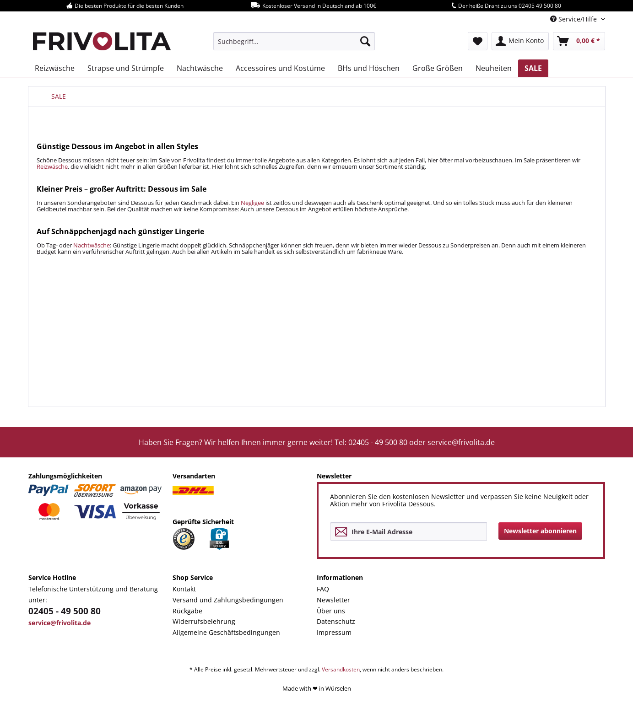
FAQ (323, 589)
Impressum (334, 632)
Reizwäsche (52, 166)
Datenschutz (336, 621)
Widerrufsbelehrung (204, 621)
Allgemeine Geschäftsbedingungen (226, 632)
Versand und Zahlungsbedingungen (228, 600)
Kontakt (184, 589)
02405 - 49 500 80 (64, 611)
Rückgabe (187, 610)
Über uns (331, 610)
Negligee (252, 203)
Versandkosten (341, 669)
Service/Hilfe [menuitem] (574, 19)
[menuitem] (294, 41)
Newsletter (333, 600)
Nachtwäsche (91, 245)
